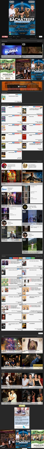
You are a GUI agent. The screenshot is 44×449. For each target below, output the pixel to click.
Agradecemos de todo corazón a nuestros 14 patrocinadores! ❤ (22, 89)
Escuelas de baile (9, 38)
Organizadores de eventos (33, 38)
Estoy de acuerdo (25, 448)
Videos (18, 36)
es (37, 36)
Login (41, 36)
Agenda (10, 36)
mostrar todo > (39, 41)
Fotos (14, 36)
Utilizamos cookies (19, 448)
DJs (16, 38)
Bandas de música (23, 38)
